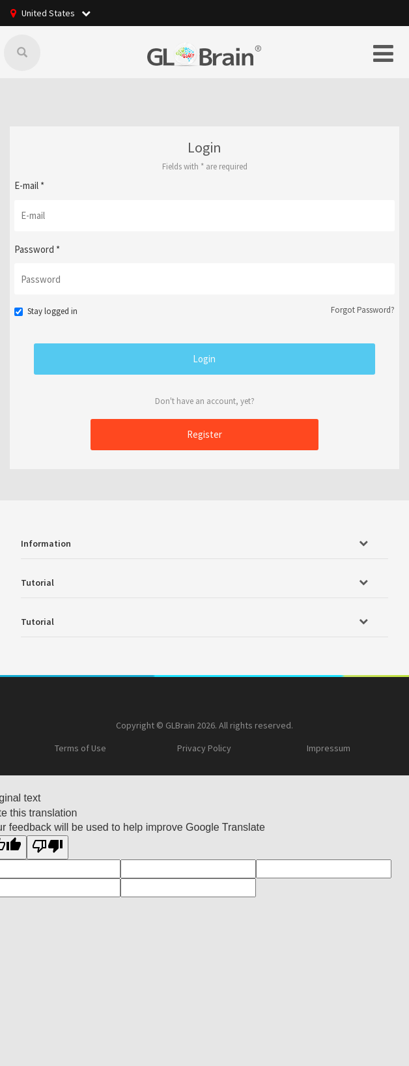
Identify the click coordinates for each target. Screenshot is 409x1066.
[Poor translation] (47, 847)
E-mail (29, 185)
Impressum (328, 748)
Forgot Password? (363, 309)
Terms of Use (80, 748)
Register (204, 434)
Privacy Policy (204, 748)
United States (56, 13)
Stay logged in (45, 311)
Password (37, 249)
